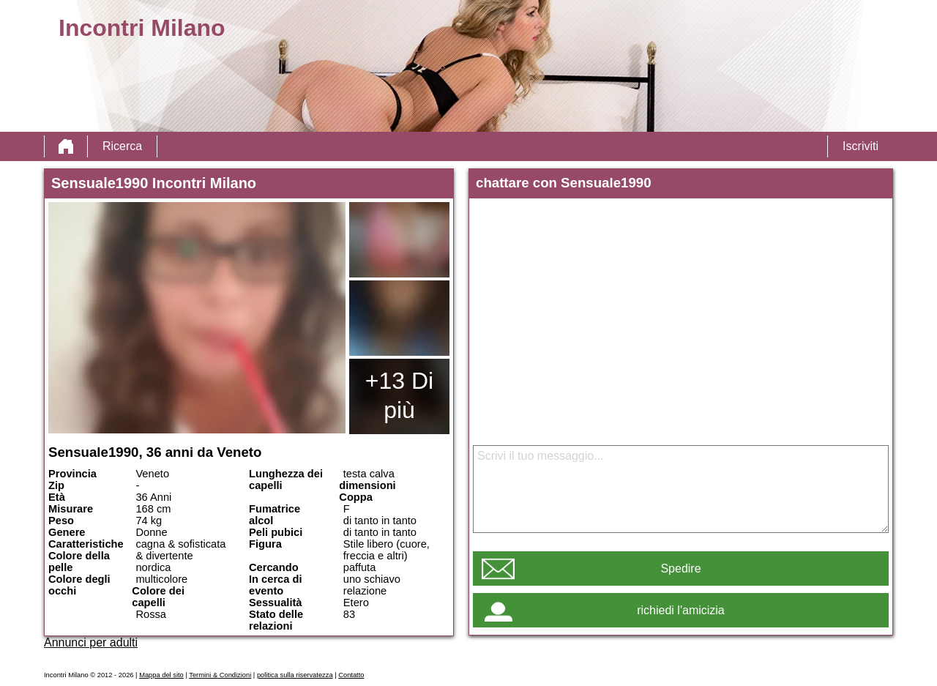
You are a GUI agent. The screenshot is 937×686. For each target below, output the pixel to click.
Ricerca (122, 146)
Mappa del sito (161, 675)
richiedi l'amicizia (681, 610)
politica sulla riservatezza (295, 675)
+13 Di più (399, 395)
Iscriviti (860, 146)
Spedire (680, 568)
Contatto (351, 675)
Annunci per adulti (91, 642)
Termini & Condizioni (220, 675)
